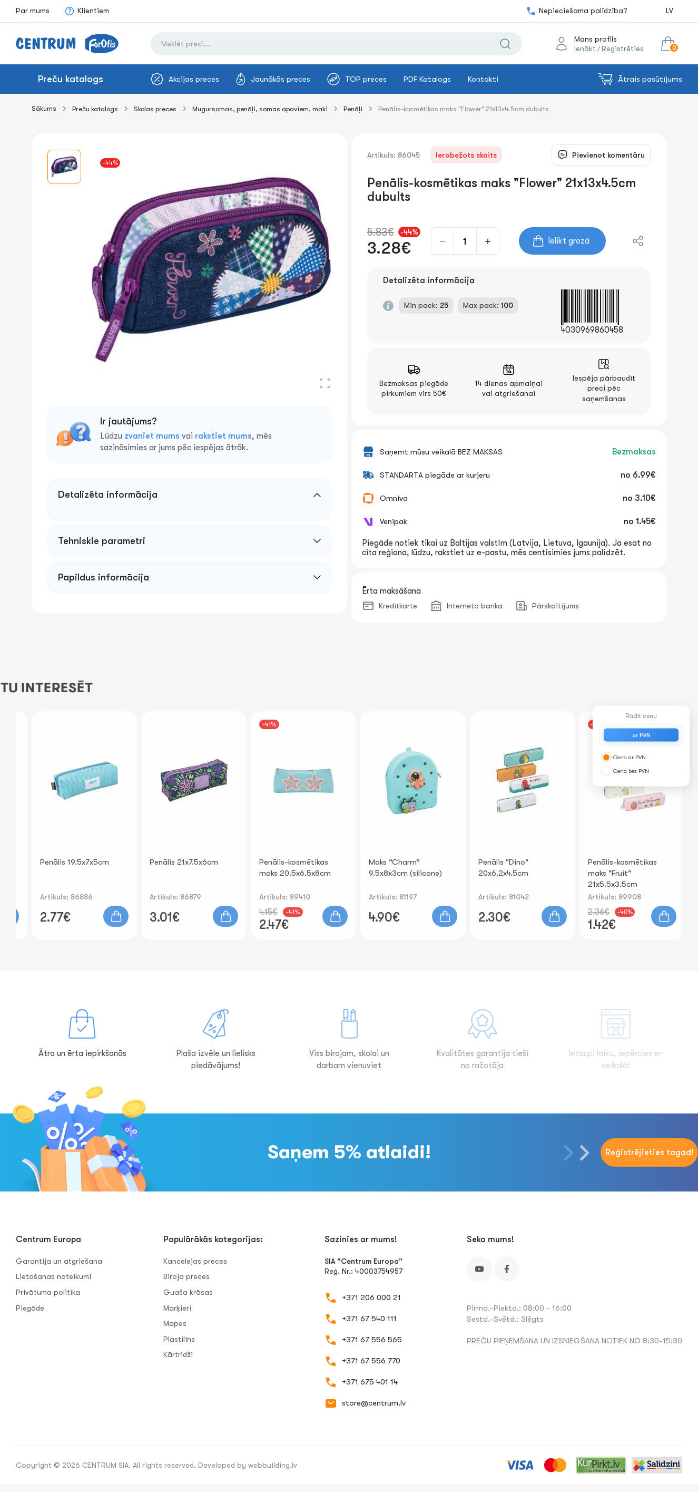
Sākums (44, 108)
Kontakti (483, 79)
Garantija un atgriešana (59, 1261)
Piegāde (30, 1308)
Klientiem (86, 11)
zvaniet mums (152, 436)
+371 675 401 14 (370, 1382)
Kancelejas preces (195, 1261)
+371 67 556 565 (372, 1339)
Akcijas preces (185, 79)
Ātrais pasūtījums (640, 79)
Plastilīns (179, 1339)
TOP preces (357, 79)
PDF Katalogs (427, 79)
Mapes (174, 1323)
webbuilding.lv (272, 1465)
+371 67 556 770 (371, 1360)
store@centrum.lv (374, 1403)
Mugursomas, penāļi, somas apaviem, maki (260, 109)
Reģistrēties (623, 48)
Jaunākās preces (273, 79)
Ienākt (585, 48)
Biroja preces (186, 1276)
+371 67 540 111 (369, 1318)
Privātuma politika (48, 1292)
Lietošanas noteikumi (53, 1276)
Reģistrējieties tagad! (649, 1152)
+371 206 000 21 (371, 1297)
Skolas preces (155, 109)
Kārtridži (178, 1354)
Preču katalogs (70, 79)
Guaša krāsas (188, 1292)
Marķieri (177, 1308)
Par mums (33, 10)
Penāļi (352, 109)
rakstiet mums (223, 436)
